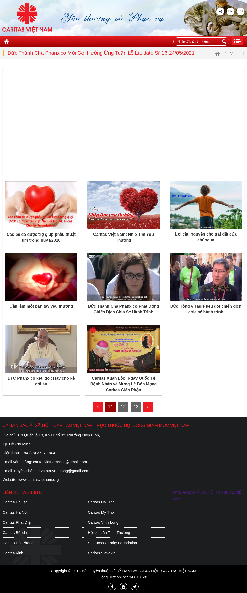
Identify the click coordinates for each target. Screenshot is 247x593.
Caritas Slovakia (101, 553)
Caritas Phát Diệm (18, 522)
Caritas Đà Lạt (15, 502)
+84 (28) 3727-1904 (38, 453)
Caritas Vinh (13, 553)
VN (241, 11)
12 (123, 406)
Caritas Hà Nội (15, 512)
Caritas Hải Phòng (18, 543)
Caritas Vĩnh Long (103, 522)
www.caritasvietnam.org (38, 479)
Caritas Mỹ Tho (101, 512)
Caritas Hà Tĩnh (101, 502)
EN (230, 11)
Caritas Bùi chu (16, 532)
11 (110, 406)
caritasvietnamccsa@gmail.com (60, 462)
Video (234, 54)
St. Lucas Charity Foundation (112, 543)
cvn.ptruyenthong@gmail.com (64, 470)
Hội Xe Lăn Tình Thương (109, 532)
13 (136, 406)
